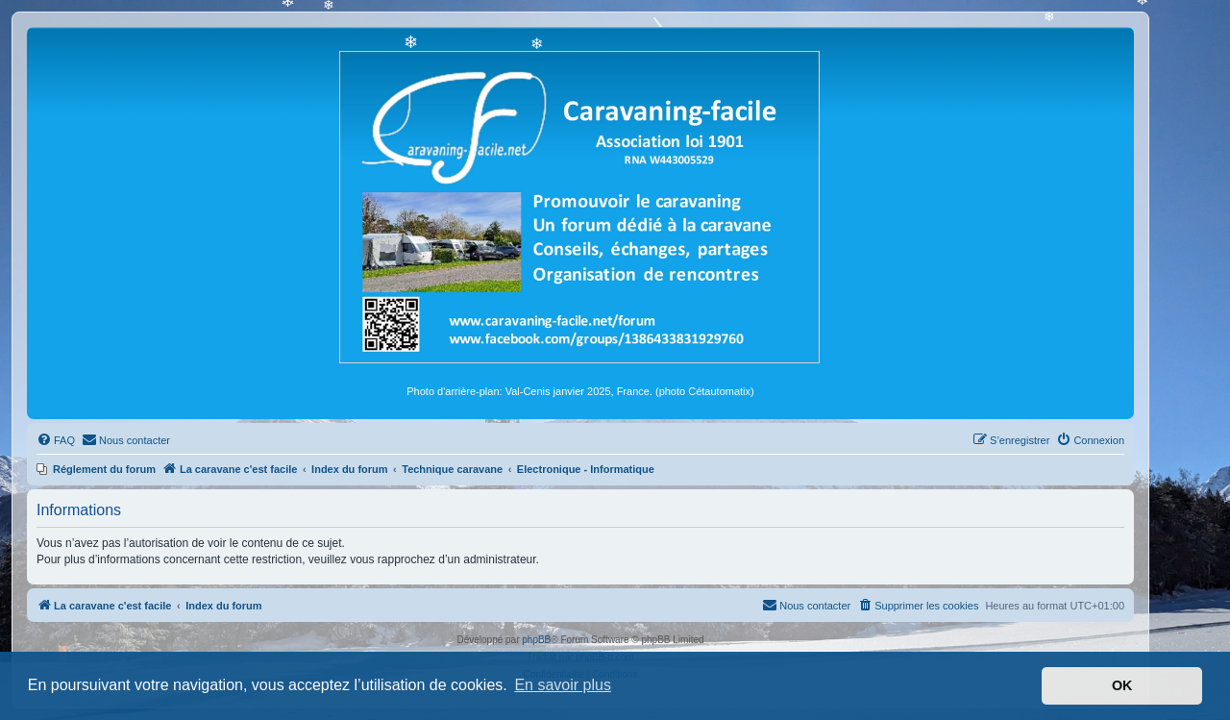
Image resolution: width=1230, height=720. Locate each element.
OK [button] (1122, 685)
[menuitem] (56, 440)
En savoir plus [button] (562, 685)
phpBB (536, 639)
